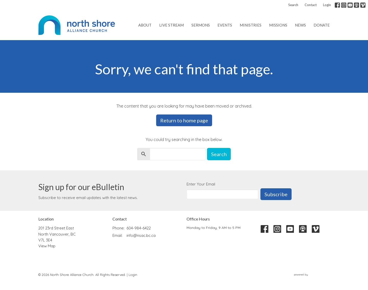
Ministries (250, 25)
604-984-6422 (138, 228)
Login (327, 5)
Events (224, 25)
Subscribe (276, 194)
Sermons (200, 25)
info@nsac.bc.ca (141, 235)
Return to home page (184, 120)
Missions (278, 25)
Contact (311, 5)
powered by (312, 274)
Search (293, 5)
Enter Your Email (201, 184)
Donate (322, 25)
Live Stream (171, 25)
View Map (46, 245)
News (300, 25)
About (145, 25)
